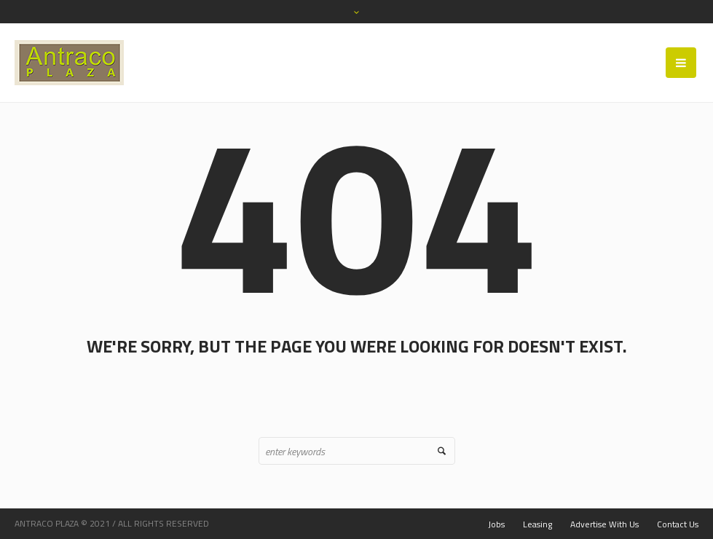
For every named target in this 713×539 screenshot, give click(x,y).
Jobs (496, 524)
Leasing (537, 524)
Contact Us (677, 524)
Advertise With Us (604, 524)
